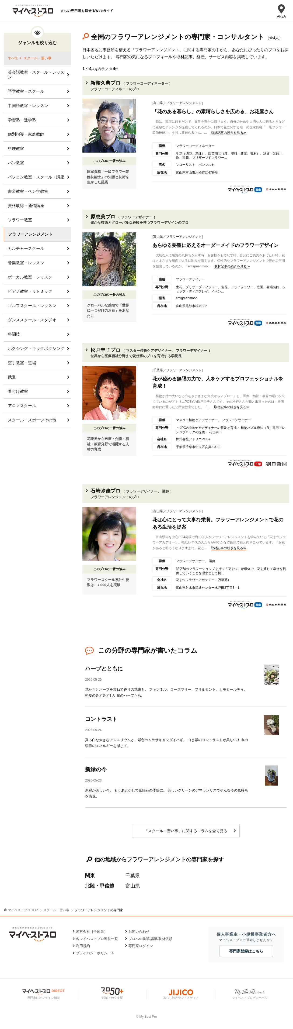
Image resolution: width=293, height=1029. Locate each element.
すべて (13, 58)
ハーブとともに (104, 669)
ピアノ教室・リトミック (30, 291)
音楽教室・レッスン (26, 262)
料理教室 (16, 148)
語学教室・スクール (26, 91)
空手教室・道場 (22, 362)
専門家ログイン (140, 946)
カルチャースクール (26, 248)
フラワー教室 (20, 220)
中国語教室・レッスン (28, 105)
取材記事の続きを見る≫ (228, 133)
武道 (12, 377)
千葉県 (132, 875)
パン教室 (16, 162)
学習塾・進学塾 (22, 120)
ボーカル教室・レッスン (30, 277)
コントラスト (101, 719)
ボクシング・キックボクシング (36, 348)
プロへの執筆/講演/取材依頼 (150, 939)
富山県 (132, 886)
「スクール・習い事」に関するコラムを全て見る (185, 831)
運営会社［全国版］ (91, 932)
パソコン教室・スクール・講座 (36, 177)
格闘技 (14, 334)
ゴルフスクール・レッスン (32, 305)
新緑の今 (96, 769)
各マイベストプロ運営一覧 (97, 939)
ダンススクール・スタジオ (32, 320)
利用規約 (83, 946)
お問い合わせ (138, 932)
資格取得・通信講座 (26, 205)
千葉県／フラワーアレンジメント (177, 370)
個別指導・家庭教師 (26, 134)
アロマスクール (22, 405)
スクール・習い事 (37, 58)
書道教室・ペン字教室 (28, 191)
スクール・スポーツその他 (32, 420)
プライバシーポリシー (93, 953)
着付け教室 (18, 391)
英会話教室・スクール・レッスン (36, 74)
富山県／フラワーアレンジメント (177, 103)
